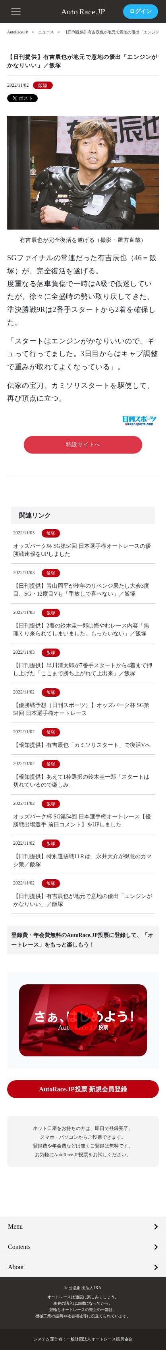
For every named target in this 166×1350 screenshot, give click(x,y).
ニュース (46, 32)
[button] (16, 10)
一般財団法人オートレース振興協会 (99, 1339)
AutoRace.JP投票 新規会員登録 (83, 1089)
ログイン (140, 11)
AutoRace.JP (17, 32)
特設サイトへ (83, 445)
